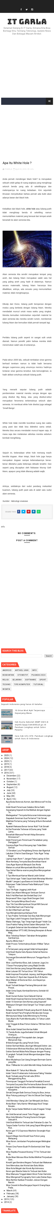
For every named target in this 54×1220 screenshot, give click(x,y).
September (12, 784)
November (12, 779)
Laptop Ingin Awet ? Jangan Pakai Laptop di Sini (27, 859)
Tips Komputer (22, 684)
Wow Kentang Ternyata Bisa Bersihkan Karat (26, 861)
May (9, 796)
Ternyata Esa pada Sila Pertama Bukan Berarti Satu (29, 1084)
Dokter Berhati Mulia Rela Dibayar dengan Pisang (28, 1051)
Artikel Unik (22, 670)
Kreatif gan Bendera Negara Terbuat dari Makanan (29, 1162)
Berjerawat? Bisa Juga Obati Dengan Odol (25, 898)
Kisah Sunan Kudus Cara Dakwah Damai (24, 996)
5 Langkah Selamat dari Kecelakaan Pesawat (26, 927)
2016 (6, 773)
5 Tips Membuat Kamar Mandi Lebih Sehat (25, 875)
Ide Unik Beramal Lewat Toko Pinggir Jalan (25, 1114)
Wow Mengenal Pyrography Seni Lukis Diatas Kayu (29, 1177)
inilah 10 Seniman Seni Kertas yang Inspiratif (26, 1002)
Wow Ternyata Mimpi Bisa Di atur (21, 901)
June (9, 793)
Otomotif (23, 675)
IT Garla (27, 21)
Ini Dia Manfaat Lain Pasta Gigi (19, 907)
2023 (6, 761)
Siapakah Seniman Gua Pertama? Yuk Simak (26, 818)
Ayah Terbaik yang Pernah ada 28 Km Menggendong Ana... (23, 1077)
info (32, 169)
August (10, 787)
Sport (43, 680)
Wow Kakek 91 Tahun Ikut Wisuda (21, 1070)
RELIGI (6, 680)
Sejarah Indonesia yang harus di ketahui (21, 704)
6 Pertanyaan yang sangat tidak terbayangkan (27, 949)
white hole (30, 209)
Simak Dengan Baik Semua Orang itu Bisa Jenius (28, 1092)
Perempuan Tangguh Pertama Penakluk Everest (28, 1081)
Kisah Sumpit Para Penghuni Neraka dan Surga (27, 1013)
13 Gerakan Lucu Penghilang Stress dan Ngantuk (28, 850)
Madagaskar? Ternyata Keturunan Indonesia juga (28, 815)
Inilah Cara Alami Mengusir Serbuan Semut (25, 893)
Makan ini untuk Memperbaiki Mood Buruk (25, 867)
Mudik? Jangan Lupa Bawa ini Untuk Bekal (25, 881)
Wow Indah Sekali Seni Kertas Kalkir (22, 1029)
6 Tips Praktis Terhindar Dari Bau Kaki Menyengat (28, 916)
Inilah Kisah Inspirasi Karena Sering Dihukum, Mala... (29, 999)
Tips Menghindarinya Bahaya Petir (21, 913)
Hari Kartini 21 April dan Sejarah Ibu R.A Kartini (27, 977)
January (11, 1196)
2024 (6, 758)
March (10, 1190)
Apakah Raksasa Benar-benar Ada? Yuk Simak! (27, 826)
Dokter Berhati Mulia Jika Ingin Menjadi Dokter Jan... (29, 1046)
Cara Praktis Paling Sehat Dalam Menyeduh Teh (27, 924)
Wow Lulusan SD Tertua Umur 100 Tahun (24, 971)
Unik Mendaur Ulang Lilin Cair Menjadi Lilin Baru (27, 1101)
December (12, 776)
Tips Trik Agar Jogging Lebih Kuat (21, 890)
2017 (6, 770)
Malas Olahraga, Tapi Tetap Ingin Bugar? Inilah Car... (29, 922)
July (9, 790)
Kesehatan (8, 675)
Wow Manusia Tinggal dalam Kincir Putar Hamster (28, 1174)
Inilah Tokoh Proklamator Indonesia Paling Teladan (29, 1073)
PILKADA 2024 (38, 675)
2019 (6, 764)
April (9, 799)
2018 (6, 767)
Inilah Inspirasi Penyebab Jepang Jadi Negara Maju (29, 974)
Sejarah (17, 680)
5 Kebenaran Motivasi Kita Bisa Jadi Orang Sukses (28, 1049)
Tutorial (38, 684)
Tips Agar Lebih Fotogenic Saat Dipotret (24, 919)
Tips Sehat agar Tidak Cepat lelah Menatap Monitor (29, 878)
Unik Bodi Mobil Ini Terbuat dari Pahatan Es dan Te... (29, 1122)
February (11, 1193)
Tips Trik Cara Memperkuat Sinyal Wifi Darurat (27, 904)
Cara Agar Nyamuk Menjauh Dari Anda (23, 864)
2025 (6, 755)
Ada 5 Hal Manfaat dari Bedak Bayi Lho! (24, 895)
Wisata (6, 689)
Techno (7, 684)
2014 (6, 1202)
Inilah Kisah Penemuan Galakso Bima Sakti (25, 807)
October (10, 781)
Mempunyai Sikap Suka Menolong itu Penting (26, 1016)
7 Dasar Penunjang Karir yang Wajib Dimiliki (25, 965)
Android (7, 670)
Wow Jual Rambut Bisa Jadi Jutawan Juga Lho (27, 963)
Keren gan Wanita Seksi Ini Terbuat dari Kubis (26, 1171)
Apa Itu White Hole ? (15, 941)
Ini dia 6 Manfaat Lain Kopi (18, 910)
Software (30, 680)
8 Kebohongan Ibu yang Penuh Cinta (22, 1043)
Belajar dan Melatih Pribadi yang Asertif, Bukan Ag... (29, 1010)
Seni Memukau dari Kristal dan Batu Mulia (25, 1165)
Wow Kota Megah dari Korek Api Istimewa (25, 1168)
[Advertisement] (27, 66)
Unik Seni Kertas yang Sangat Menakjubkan (25, 968)
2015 (6, 1199)
